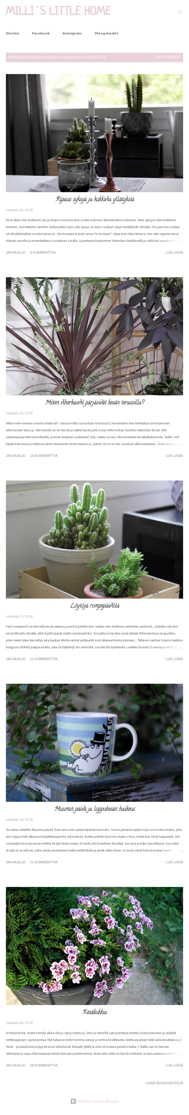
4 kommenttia (43, 252)
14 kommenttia (44, 456)
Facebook (41, 33)
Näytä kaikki (168, 57)
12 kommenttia (44, 659)
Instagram (72, 33)
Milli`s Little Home (58, 12)
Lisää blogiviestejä (164, 1083)
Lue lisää (174, 252)
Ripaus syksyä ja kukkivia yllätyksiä (94, 199)
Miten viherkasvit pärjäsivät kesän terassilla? (94, 403)
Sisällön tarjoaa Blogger (94, 1101)
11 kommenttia (44, 862)
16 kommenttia (44, 1065)
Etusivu (12, 33)
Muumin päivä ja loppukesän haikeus (94, 809)
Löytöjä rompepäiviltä (94, 606)
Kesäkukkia (94, 1012)
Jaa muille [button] (15, 252)
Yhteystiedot (106, 33)
